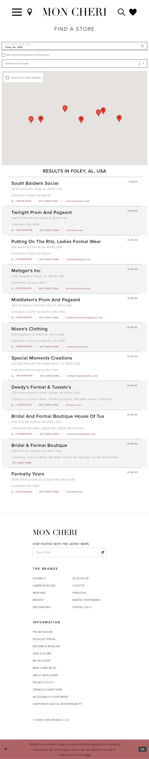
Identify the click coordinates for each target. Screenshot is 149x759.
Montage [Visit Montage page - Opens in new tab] (107, 399)
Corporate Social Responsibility (58, 704)
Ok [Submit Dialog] (143, 749)
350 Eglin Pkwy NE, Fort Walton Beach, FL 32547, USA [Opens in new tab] (45, 363)
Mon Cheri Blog (44, 668)
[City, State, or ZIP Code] (74, 46)
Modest (38, 600)
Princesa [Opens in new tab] (79, 593)
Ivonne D (39, 578)
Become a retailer (46, 646)
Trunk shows (43, 632)
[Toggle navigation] (17, 12)
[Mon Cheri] (55, 532)
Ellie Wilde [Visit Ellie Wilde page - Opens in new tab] (33, 224)
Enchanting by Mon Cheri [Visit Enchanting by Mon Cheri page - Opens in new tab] (43, 370)
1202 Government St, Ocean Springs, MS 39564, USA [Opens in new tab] (45, 393)
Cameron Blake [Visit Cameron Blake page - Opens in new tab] (37, 282)
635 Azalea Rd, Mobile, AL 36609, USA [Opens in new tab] (36, 247)
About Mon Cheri (45, 675)
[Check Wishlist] (133, 12)
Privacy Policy (44, 682)
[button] (98, 112)
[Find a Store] (30, 12)
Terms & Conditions (47, 689)
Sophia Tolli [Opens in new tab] (82, 607)
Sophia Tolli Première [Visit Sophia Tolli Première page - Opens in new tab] (70, 428)
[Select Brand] (74, 64)
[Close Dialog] (5, 749)
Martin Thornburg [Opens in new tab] (86, 600)
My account (42, 661)
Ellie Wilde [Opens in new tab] (81, 578)
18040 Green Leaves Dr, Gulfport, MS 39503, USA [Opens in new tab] (43, 479)
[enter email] (69, 552)
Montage (39, 593)
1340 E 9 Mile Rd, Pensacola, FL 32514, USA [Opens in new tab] (39, 218)
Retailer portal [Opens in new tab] (44, 639)
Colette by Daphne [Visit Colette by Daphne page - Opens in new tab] (39, 195)
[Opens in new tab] (48, 201)
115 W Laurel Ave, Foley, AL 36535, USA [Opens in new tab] (36, 189)
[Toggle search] (122, 12)
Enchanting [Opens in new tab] (41, 607)
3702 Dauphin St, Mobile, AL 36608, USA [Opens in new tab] (37, 276)
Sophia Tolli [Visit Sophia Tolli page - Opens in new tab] (48, 428)
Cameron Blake (44, 585)
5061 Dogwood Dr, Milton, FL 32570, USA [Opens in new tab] (37, 334)
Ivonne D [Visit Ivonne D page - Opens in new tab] (94, 399)
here (87, 754)
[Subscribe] (102, 552)
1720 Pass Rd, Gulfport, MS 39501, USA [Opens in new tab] (36, 422)
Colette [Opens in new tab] (79, 585)
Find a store (42, 653)
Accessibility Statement (51, 697)
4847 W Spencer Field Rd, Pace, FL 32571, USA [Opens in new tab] (41, 305)
